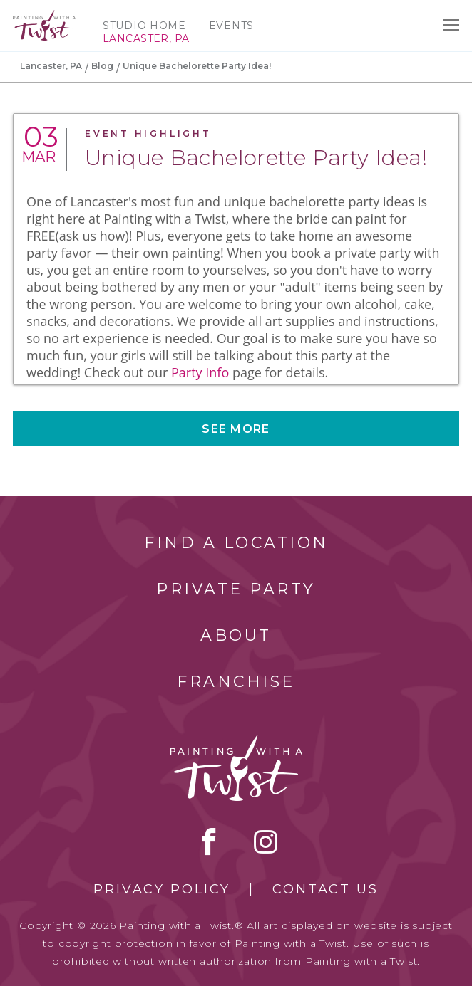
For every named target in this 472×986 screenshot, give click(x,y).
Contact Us (325, 889)
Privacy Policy (161, 889)
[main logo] (44, 16)
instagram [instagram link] (265, 841)
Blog (102, 66)
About (236, 635)
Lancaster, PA (51, 66)
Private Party (236, 589)
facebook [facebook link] (208, 841)
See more (236, 429)
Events (231, 25)
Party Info (200, 372)
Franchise (236, 681)
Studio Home (144, 25)
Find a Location (236, 542)
